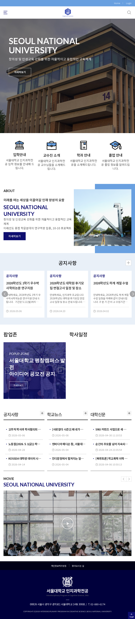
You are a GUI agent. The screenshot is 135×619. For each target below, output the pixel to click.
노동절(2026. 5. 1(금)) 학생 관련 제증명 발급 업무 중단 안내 (25, 444)
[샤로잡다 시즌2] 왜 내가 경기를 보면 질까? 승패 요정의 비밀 (68, 429)
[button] (8, 370)
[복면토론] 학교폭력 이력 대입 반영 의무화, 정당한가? (112, 458)
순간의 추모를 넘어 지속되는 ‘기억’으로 (112, 444)
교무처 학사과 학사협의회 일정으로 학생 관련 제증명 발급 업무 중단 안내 (25, 429)
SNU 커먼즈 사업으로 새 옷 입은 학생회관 (112, 429)
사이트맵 (5, 12)
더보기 (41, 414)
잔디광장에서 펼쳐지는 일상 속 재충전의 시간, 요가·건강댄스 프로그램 (68, 458)
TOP (131, 617)
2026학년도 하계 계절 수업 (110, 283)
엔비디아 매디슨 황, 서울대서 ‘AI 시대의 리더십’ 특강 (68, 444)
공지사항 (12, 275)
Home (117, 3)
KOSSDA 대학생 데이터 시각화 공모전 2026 (25, 458)
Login (128, 3)
